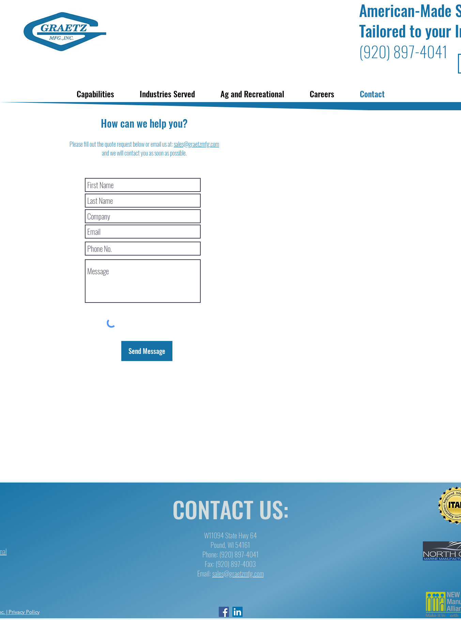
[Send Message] (146, 351)
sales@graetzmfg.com (196, 144)
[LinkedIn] (237, 612)
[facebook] (224, 612)
